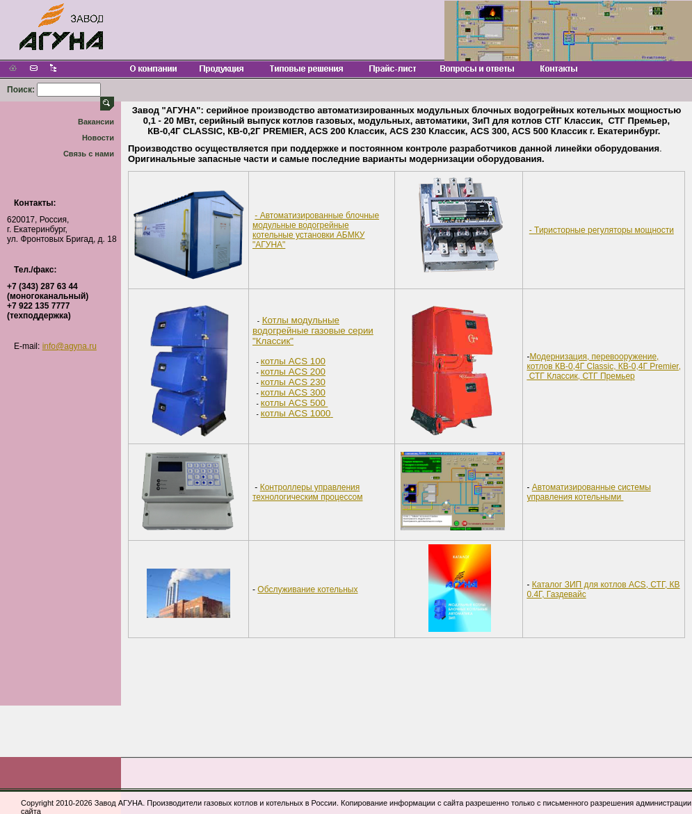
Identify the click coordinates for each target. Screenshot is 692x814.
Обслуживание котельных (307, 589)
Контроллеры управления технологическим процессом (307, 492)
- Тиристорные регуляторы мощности (601, 230)
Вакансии (96, 121)
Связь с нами (88, 153)
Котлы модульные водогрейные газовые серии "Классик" (312, 330)
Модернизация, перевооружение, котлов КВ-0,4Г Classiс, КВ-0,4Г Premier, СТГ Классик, (603, 366)
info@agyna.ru (69, 346)
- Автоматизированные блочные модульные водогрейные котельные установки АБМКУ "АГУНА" (315, 230)
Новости (98, 137)
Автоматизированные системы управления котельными (588, 492)
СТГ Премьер (609, 376)
